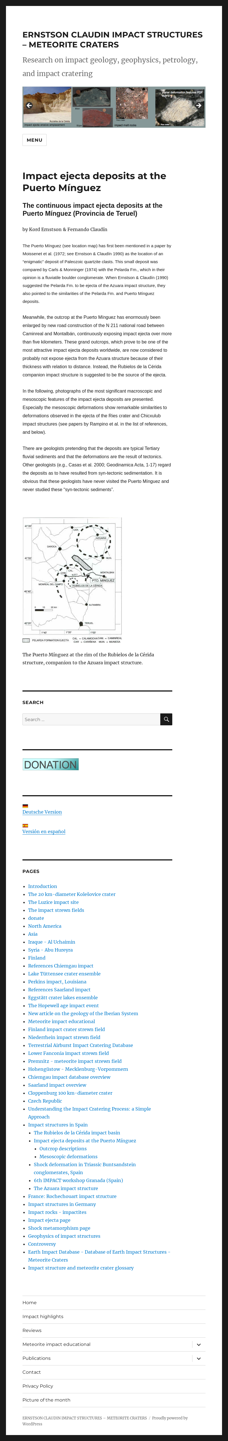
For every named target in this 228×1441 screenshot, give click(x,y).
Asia (33, 934)
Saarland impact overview (57, 1085)
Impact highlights (42, 1316)
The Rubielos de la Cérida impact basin (77, 1133)
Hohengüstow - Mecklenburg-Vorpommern (78, 1069)
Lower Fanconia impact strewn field (68, 1053)
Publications (36, 1358)
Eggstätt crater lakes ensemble (63, 997)
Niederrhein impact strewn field (64, 1037)
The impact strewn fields (56, 910)
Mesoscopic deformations (69, 1156)
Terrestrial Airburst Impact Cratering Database (80, 1045)
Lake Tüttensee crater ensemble (64, 974)
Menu (34, 140)
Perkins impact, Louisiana (57, 982)
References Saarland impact (59, 989)
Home (29, 1302)
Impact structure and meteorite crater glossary (81, 1268)
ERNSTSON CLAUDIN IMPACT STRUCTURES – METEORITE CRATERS (112, 39)
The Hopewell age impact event (63, 1005)
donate (36, 918)
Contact (31, 1372)
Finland (36, 958)
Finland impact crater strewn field (66, 1029)
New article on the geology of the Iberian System (83, 1013)
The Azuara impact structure (66, 1188)
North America (44, 926)
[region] (113, 107)
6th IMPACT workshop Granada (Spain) (78, 1180)
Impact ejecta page (49, 1220)
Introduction (42, 886)
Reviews (32, 1330)
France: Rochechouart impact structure (72, 1196)
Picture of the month (46, 1400)
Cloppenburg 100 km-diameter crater (70, 1093)
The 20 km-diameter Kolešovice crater (71, 894)
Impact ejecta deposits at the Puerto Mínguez (85, 1140)
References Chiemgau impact (61, 966)
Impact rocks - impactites (57, 1212)
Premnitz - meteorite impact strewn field (75, 1061)
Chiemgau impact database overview (69, 1077)
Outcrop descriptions (63, 1148)
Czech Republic (45, 1101)
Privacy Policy (37, 1386)
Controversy (42, 1244)
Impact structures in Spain (58, 1125)
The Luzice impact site (53, 902)
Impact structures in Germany (62, 1204)
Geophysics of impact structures (64, 1236)
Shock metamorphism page (59, 1228)
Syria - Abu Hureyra (50, 950)
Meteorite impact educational (61, 1021)
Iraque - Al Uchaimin (51, 942)
